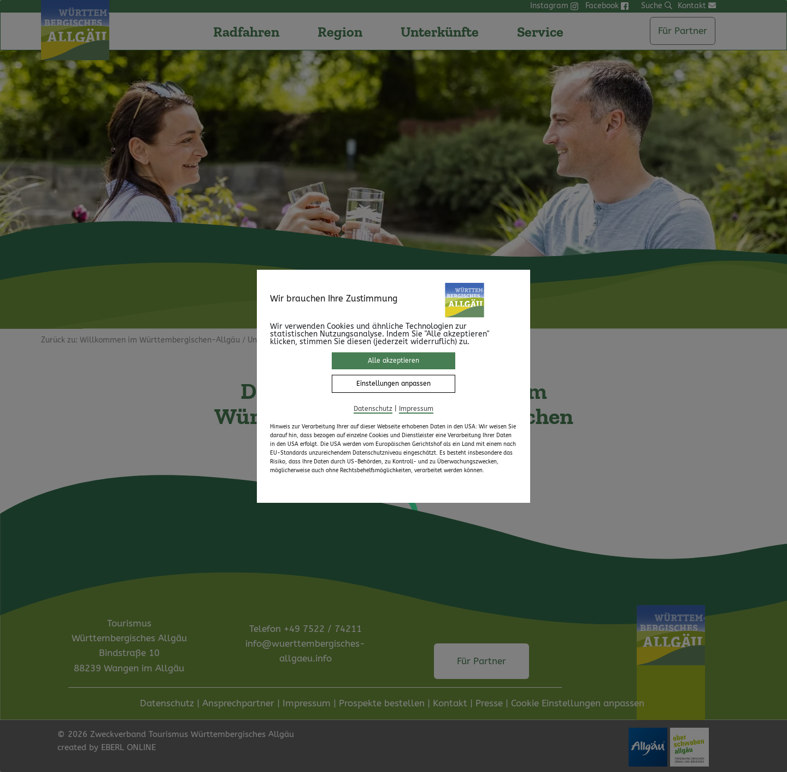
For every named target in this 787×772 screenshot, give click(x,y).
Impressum (416, 409)
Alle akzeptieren (393, 360)
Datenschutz (373, 409)
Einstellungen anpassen (393, 383)
